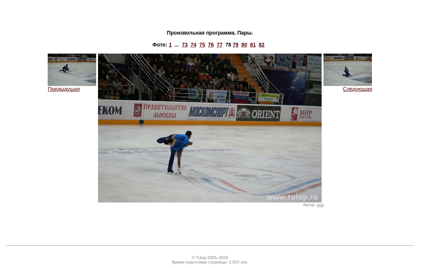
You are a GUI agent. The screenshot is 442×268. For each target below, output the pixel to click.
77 (219, 45)
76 (211, 45)
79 (236, 45)
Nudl (320, 205)
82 (262, 45)
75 (202, 45)
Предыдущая (72, 86)
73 (185, 45)
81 (253, 45)
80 (244, 45)
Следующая (347, 86)
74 (193, 45)
